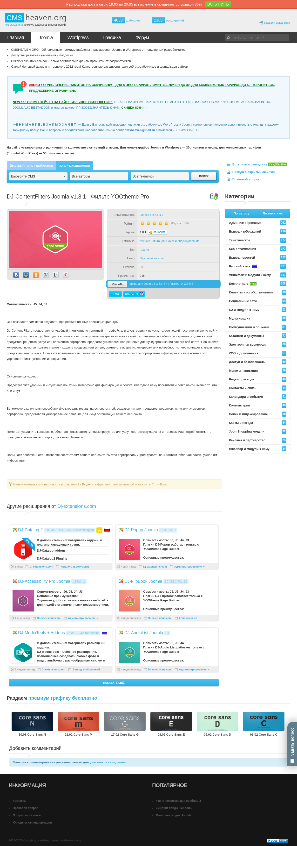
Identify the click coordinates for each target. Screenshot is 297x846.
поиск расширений (74, 165)
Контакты (20, 801)
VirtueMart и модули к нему (257, 274)
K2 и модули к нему (257, 309)
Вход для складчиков (274, 22)
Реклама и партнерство (257, 440)
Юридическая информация (32, 822)
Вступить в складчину (259, 164)
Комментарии (257, 405)
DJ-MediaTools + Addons (41, 632)
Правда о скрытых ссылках (254, 172)
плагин (144, 249)
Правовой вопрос (246, 179)
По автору (241, 213)
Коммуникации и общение (257, 327)
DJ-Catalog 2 (30, 529)
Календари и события (257, 396)
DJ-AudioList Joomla (143, 632)
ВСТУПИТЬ (218, 4)
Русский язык (257, 266)
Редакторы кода (257, 379)
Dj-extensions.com (152, 258)
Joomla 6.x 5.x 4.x (151, 215)
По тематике (272, 213)
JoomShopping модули (257, 431)
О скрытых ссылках (27, 815)
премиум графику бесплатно (62, 698)
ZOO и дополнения (257, 353)
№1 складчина (14, 24)
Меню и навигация (152, 241)
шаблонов (126, 20)
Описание (134, 294)
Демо (115, 294)
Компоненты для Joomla (173, 815)
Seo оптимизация (257, 248)
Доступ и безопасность (257, 361)
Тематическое (257, 240)
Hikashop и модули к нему (257, 448)
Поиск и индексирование (183, 241)
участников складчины (108, 762)
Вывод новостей (257, 257)
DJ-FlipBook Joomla (143, 581)
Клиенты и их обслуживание (257, 292)
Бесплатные (257, 283)
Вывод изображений (86, 669)
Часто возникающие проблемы (178, 801)
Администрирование (188, 566)
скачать (117, 284)
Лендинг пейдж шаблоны (174, 808)
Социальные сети (257, 301)
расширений (168, 20)
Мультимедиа (257, 318)
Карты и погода (257, 422)
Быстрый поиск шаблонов (31, 165)
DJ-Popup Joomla (141, 529)
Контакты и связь (257, 388)
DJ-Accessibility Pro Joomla (44, 581)
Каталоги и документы (75, 566)
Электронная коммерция (257, 344)
